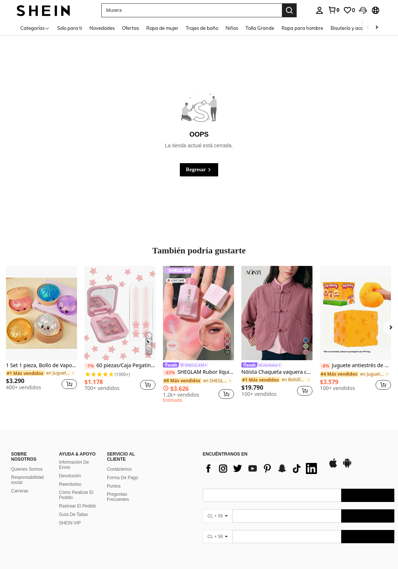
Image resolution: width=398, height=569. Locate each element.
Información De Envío (74, 465)
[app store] (333, 466)
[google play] (347, 466)
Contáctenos (119, 469)
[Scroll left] (367, 28)
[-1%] (89, 366)
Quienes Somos (26, 469)
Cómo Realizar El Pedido (76, 495)
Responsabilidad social (27, 480)
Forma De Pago (122, 477)
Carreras (19, 491)
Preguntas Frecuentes (118, 497)
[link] (333, 10)
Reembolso (70, 484)
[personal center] (319, 10)
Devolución (70, 475)
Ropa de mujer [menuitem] (162, 28)
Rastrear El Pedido (77, 506)
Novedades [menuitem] (102, 28)
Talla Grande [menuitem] (259, 28)
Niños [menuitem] (232, 28)
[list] (262, 468)
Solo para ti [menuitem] (69, 28)
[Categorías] (35, 28)
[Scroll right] (376, 28)
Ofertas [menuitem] (130, 28)
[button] (363, 10)
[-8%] (325, 366)
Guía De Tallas (73, 514)
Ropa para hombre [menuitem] (302, 28)
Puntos (114, 486)
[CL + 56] (217, 516)
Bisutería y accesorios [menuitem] (354, 28)
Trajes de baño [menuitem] (202, 28)
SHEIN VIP (70, 523)
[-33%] (169, 372)
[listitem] (41, 331)
